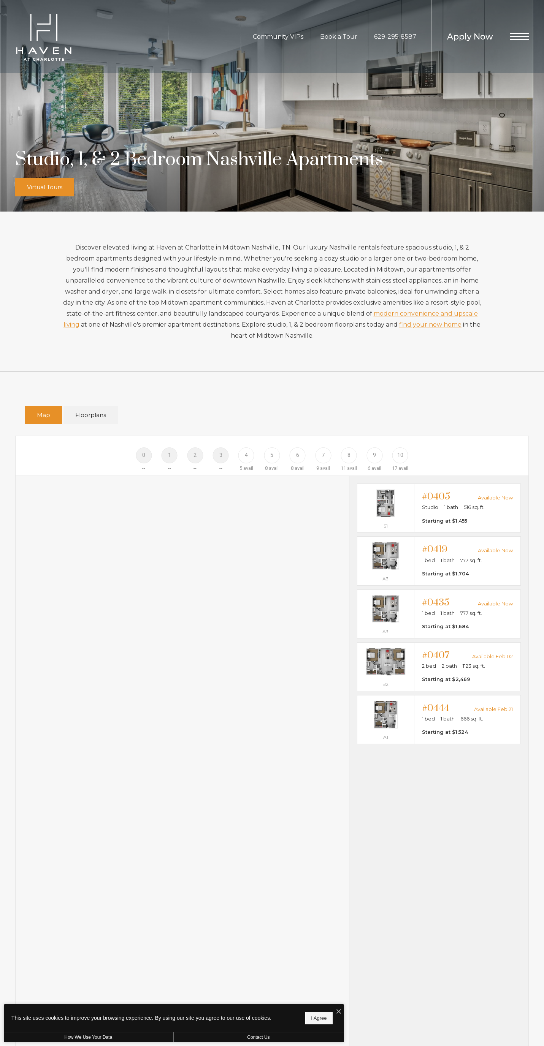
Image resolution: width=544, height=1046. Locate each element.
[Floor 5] (272, 455)
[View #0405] (439, 507)
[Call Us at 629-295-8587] (395, 36)
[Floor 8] (349, 455)
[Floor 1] (169, 455)
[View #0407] (439, 666)
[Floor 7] (323, 455)
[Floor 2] (195, 455)
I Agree (245, 1016)
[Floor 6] (297, 455)
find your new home (430, 324)
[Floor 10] (400, 455)
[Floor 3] (220, 455)
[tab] (43, 415)
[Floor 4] (246, 455)
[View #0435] (439, 613)
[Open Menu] (519, 36)
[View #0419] (439, 560)
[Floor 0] (144, 455)
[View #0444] (439, 719)
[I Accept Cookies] (264, 1007)
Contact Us (203, 1037)
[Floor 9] (374, 455)
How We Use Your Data (70, 1037)
